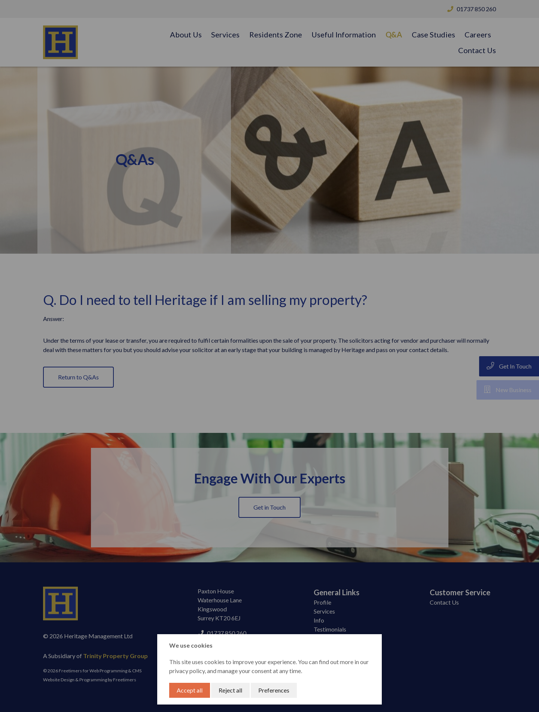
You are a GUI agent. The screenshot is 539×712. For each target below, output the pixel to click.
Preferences (273, 690)
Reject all (230, 690)
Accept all (189, 690)
